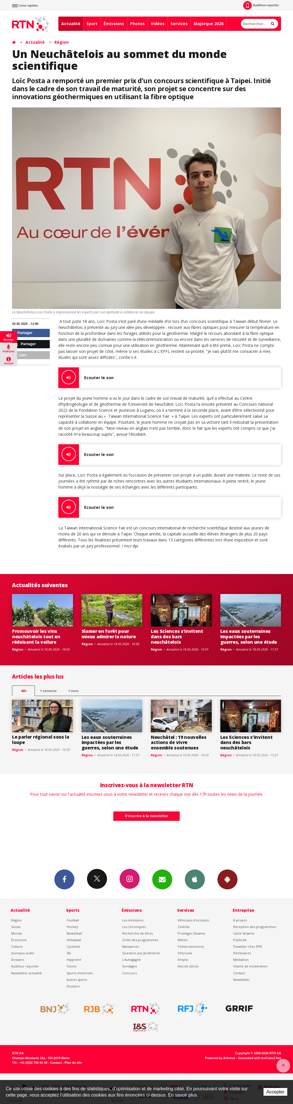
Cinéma (183, 927)
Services (179, 23)
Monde (16, 933)
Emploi (183, 959)
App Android (227, 879)
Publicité (240, 940)
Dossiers (17, 959)
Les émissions (132, 920)
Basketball (74, 933)
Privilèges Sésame (191, 933)
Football (73, 920)
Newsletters (162, 879)
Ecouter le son (86, 377)
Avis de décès (188, 966)
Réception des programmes (254, 927)
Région (61, 42)
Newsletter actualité (26, 973)
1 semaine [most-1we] (48, 691)
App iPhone (195, 879)
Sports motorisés (80, 973)
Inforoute (185, 953)
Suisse (16, 927)
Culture (17, 946)
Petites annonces (191, 946)
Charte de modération (250, 966)
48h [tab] (23, 691)
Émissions (114, 23)
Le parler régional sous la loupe (40, 739)
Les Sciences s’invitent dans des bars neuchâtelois (177, 636)
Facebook (64, 879)
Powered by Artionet (220, 1058)
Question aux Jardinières (141, 953)
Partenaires (242, 953)
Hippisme (74, 959)
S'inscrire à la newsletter (146, 816)
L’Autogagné (131, 959)
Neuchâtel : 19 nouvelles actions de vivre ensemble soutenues (178, 742)
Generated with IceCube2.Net (259, 1058)
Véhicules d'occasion (193, 920)
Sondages (129, 966)
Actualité (70, 23)
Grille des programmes (140, 940)
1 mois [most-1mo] (73, 691)
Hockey (72, 927)
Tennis (71, 966)
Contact (239, 973)
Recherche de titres (137, 933)
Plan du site (73, 1062)
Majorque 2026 (208, 23)
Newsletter (241, 979)
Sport (92, 23)
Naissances (130, 946)
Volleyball (74, 940)
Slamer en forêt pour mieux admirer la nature (109, 634)
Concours (129, 973)
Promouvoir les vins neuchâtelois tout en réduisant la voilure (36, 636)
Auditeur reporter (25, 966)
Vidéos (158, 23)
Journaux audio (22, 953)
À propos (240, 920)
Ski (69, 953)
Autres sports (77, 979)
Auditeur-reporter (261, 5)
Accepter (275, 1091)
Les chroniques (134, 927)
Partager (23, 333)
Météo (183, 940)
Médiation (241, 959)
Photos (137, 23)
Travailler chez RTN (247, 946)
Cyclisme (73, 946)
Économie (19, 940)
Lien (20, 355)
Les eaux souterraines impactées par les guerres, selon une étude (248, 636)
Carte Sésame (243, 933)
